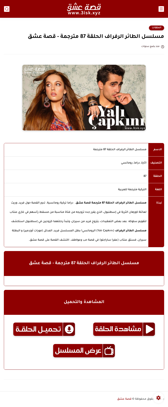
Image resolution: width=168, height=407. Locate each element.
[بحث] (7, 9)
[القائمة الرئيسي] (161, 9)
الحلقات (156, 27)
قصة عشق (124, 399)
